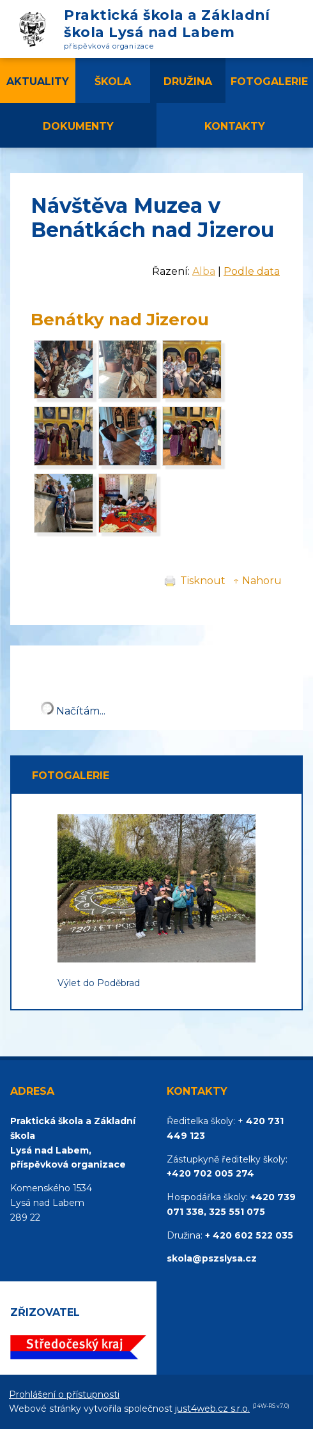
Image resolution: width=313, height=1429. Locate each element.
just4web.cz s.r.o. (212, 1408)
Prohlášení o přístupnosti (64, 1394)
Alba (203, 271)
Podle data (252, 271)
